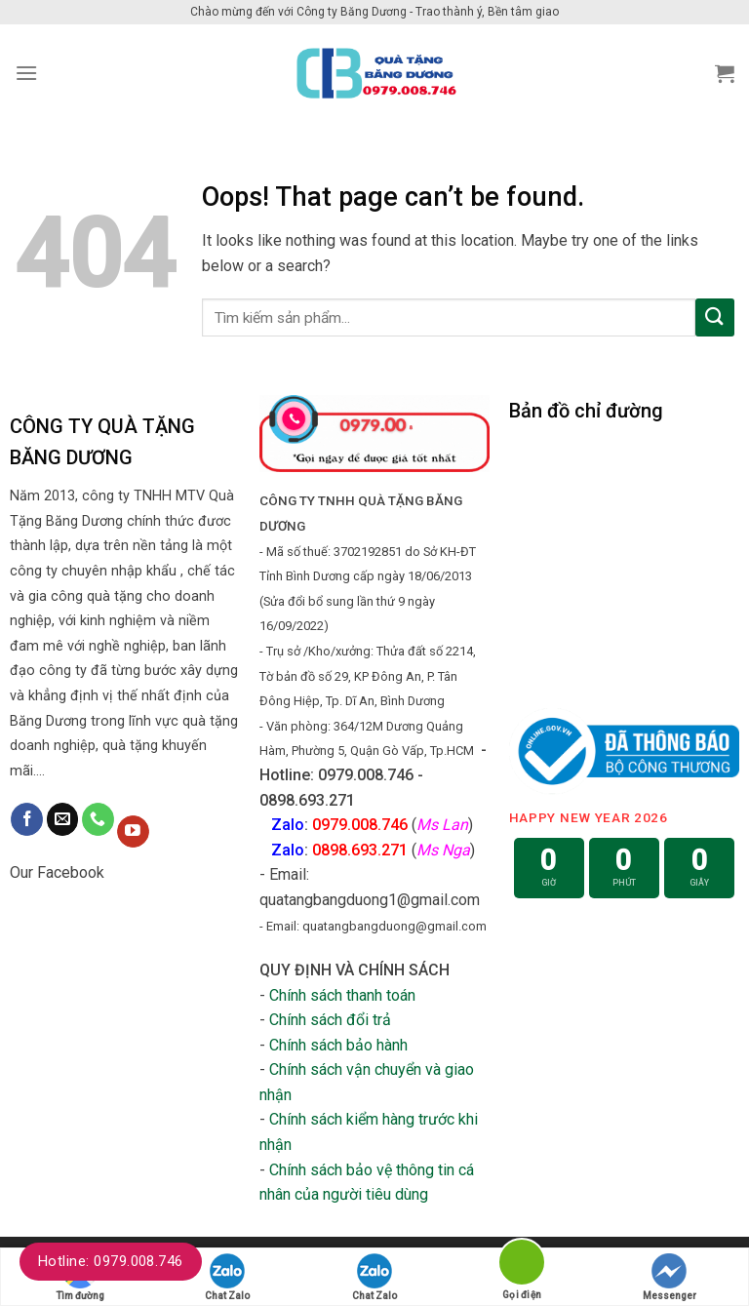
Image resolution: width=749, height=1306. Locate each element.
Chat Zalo (227, 1277)
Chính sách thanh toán (342, 995)
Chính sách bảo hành (338, 1045)
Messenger (669, 1277)
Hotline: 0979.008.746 (110, 1261)
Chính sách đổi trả (330, 1019)
